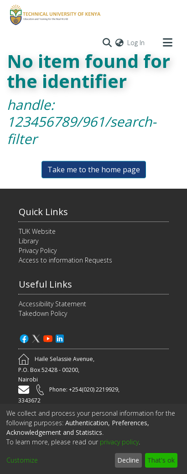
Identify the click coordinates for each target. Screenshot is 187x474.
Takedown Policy (43, 313)
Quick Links (43, 212)
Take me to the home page (93, 170)
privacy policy (119, 442)
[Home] (54, 15)
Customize (22, 460)
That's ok (161, 460)
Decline (128, 460)
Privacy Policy (38, 250)
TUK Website (37, 231)
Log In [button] (136, 42)
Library (28, 241)
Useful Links (45, 284)
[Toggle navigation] (167, 42)
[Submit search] (107, 42)
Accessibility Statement (52, 303)
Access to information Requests (65, 260)
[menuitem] (119, 42)
